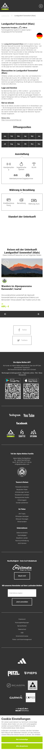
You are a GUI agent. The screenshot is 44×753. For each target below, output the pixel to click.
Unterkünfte (5, 16)
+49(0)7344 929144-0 (23, 460)
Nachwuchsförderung (22, 540)
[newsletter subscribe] (22, 601)
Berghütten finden (22, 489)
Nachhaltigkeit (22, 535)
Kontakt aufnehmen (22, 503)
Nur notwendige (22, 739)
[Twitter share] (22, 340)
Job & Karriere (22, 543)
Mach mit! (22, 576)
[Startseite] (5, 6)
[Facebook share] (22, 329)
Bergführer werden (22, 538)
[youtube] (29, 417)
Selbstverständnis (22, 533)
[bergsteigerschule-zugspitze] (22, 436)
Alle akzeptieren (22, 746)
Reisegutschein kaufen (22, 497)
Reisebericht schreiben (22, 495)
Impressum (22, 619)
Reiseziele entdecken (22, 487)
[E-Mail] (22, 593)
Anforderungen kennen (22, 492)
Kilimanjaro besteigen (22, 516)
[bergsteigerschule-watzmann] (33, 436)
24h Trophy (22, 514)
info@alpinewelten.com (22, 464)
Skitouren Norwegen (22, 519)
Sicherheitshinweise (22, 636)
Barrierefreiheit (22, 626)
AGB (22, 633)
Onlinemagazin (22, 500)
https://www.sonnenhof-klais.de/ (11, 120)
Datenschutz (22, 629)
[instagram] (15, 417)
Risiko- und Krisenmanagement (22, 639)
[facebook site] (22, 425)
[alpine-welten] (10, 436)
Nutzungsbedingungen (22, 622)
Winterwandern (22, 521)
